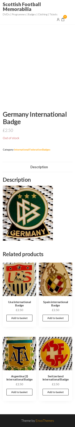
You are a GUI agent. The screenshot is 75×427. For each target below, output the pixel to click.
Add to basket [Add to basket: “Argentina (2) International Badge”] (19, 392)
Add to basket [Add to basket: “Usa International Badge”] (19, 318)
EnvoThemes (45, 421)
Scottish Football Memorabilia (22, 6)
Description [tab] (39, 167)
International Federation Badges (32, 149)
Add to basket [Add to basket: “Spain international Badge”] (55, 318)
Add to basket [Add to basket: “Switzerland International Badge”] (55, 392)
